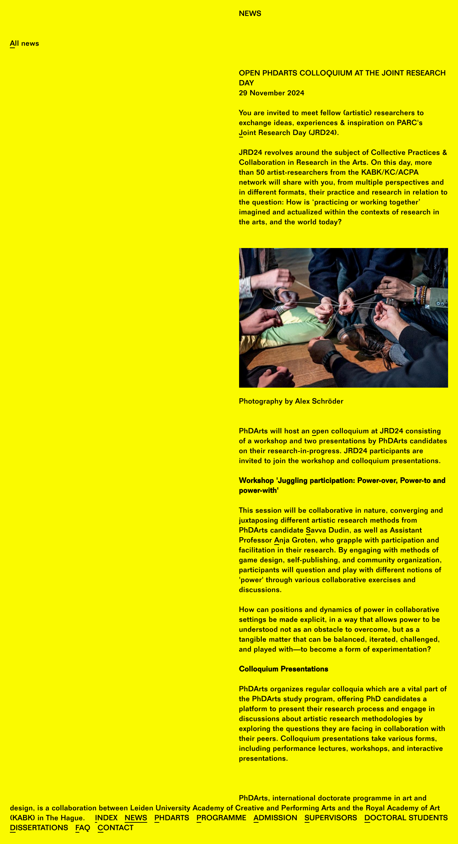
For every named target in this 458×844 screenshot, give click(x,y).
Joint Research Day (272, 133)
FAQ (83, 829)
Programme (222, 819)
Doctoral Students (406, 819)
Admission (276, 819)
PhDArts (172, 819)
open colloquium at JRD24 (357, 432)
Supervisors (331, 819)
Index (106, 819)
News (136, 819)
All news (24, 44)
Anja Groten (295, 541)
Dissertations (39, 829)
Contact (116, 829)
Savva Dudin (327, 531)
